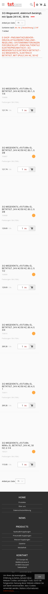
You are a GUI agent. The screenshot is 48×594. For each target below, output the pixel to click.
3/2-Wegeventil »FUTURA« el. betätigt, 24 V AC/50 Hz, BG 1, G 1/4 (18, 91)
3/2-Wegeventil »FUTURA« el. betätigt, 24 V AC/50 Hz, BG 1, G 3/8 (18, 150)
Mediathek (22, 547)
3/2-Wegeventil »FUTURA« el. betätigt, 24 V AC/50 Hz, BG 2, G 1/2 (18, 268)
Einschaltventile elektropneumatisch (21, 46)
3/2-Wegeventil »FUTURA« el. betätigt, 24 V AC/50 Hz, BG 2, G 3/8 (18, 209)
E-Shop (5, 37)
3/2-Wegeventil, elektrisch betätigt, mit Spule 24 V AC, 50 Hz (20, 54)
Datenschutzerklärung (22, 510)
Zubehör (22, 543)
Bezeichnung (27, 27)
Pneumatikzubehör (22, 37)
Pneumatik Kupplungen (22, 535)
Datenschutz (8, 591)
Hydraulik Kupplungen (22, 531)
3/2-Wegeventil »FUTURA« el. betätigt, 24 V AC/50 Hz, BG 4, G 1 (18, 386)
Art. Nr (17, 27)
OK (39, 576)
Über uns (22, 506)
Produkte (22, 502)
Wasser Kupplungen (22, 539)
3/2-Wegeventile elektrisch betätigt (20, 49)
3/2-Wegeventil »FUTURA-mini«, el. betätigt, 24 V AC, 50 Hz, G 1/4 (18, 445)
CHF (36, 27)
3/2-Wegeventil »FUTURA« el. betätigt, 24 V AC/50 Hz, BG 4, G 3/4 (18, 327)
